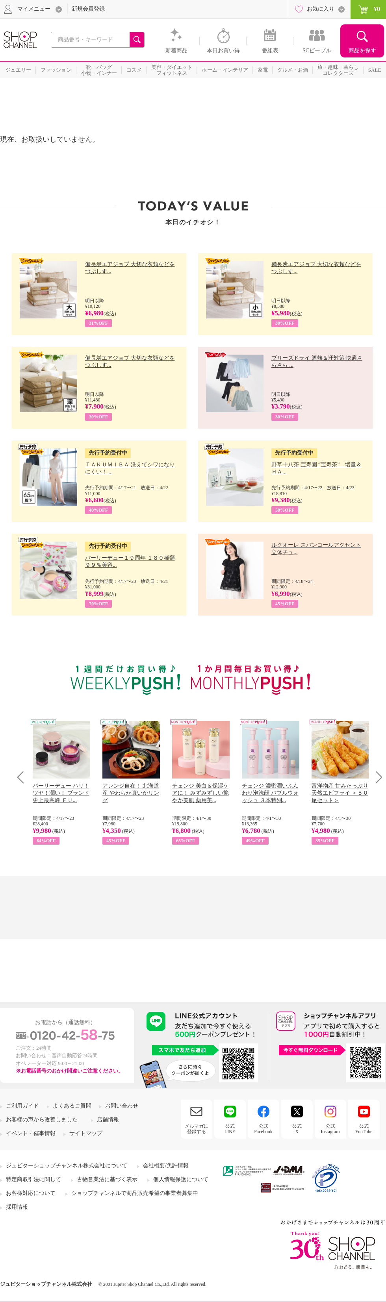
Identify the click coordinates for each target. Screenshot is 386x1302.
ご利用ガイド (22, 1106)
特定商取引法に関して (33, 1179)
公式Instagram (330, 1128)
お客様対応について (31, 1193)
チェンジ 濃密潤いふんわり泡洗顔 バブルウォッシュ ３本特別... (270, 793)
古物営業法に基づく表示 (107, 1179)
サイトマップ (85, 1133)
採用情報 (17, 1207)
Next (376, 777)
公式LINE (230, 1128)
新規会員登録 (88, 9)
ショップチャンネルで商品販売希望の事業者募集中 (134, 1193)
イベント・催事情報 (31, 1133)
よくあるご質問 (72, 1106)
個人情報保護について (180, 1179)
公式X (297, 1128)
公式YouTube (364, 1128)
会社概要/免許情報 (166, 1166)
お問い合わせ (121, 1106)
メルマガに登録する (196, 1128)
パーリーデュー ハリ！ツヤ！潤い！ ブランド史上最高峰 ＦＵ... (61, 793)
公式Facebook (263, 1128)
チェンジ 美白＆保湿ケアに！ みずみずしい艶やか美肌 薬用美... (200, 793)
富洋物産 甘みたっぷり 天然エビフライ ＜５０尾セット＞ (340, 793)
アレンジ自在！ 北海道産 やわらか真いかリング (130, 793)
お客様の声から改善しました (42, 1120)
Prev (23, 777)
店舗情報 (108, 1120)
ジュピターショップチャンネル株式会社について (66, 1166)
